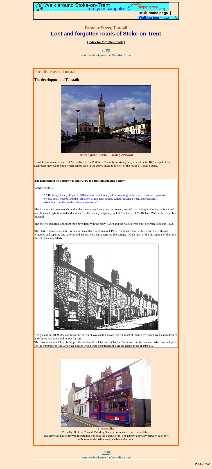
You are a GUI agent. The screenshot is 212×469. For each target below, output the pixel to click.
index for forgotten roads (106, 42)
